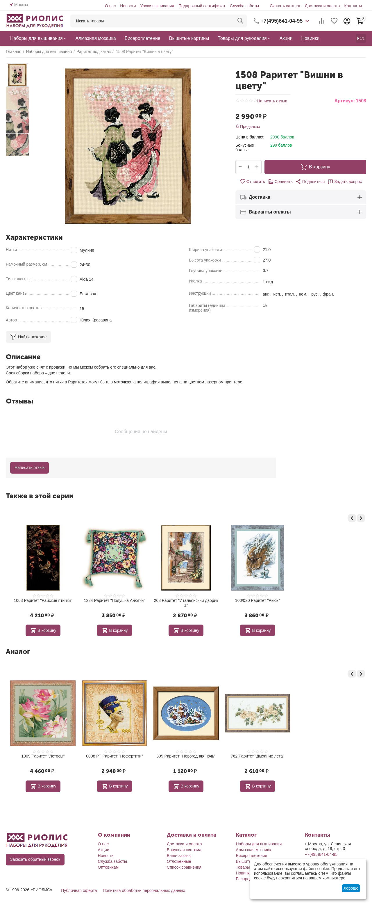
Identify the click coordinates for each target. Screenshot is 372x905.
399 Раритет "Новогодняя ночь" (185, 756)
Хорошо (351, 888)
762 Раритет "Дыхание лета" (257, 756)
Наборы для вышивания (259, 844)
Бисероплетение (251, 855)
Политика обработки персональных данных (144, 890)
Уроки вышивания (157, 5)
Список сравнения (184, 867)
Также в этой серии (40, 496)
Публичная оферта (79, 890)
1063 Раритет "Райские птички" (43, 600)
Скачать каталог (285, 5)
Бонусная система (184, 849)
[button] (310, 181)
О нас (110, 5)
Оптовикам (108, 867)
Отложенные (179, 861)
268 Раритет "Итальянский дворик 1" (186, 603)
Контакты (353, 5)
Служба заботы (244, 5)
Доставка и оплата (322, 5)
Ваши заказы (179, 855)
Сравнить (280, 181)
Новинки (244, 873)
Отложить (252, 181)
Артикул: (344, 100)
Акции (103, 849)
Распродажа (247, 878)
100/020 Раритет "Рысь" (257, 600)
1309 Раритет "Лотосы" (43, 756)
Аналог (18, 651)
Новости (128, 5)
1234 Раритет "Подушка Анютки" (114, 600)
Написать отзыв (272, 101)
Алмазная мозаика (253, 849)
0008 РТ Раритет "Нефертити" (114, 756)
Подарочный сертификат (202, 5)
